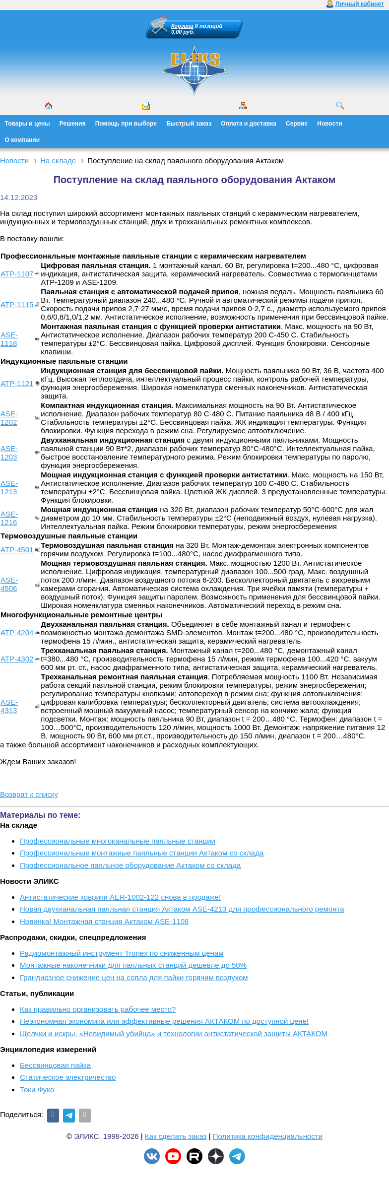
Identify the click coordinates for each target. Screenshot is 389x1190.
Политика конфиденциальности (268, 1136)
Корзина (182, 26)
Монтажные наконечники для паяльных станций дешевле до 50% (133, 965)
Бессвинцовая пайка (55, 1065)
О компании (22, 139)
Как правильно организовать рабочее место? (98, 1009)
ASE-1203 (9, 452)
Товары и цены (27, 123)
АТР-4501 (16, 549)
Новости (329, 123)
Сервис (297, 123)
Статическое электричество (68, 1077)
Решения (73, 123)
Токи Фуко (37, 1089)
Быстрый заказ (188, 123)
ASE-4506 (9, 584)
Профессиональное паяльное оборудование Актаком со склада (130, 865)
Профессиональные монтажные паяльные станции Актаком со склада (141, 853)
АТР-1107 (16, 273)
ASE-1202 (9, 417)
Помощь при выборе (126, 123)
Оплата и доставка (248, 123)
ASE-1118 (9, 339)
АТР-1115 (16, 304)
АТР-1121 (16, 383)
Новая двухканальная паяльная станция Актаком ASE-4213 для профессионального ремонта (182, 909)
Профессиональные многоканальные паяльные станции (117, 841)
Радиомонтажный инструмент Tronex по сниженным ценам (121, 953)
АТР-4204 (16, 632)
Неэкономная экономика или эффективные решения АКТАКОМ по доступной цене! (164, 1021)
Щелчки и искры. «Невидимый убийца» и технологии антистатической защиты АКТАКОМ (173, 1033)
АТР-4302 (16, 659)
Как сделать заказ (176, 1136)
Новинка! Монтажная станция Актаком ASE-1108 (104, 921)
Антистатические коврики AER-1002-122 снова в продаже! (120, 897)
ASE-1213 (9, 487)
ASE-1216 (9, 518)
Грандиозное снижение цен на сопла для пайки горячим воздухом (134, 977)
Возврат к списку (29, 794)
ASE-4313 (9, 706)
